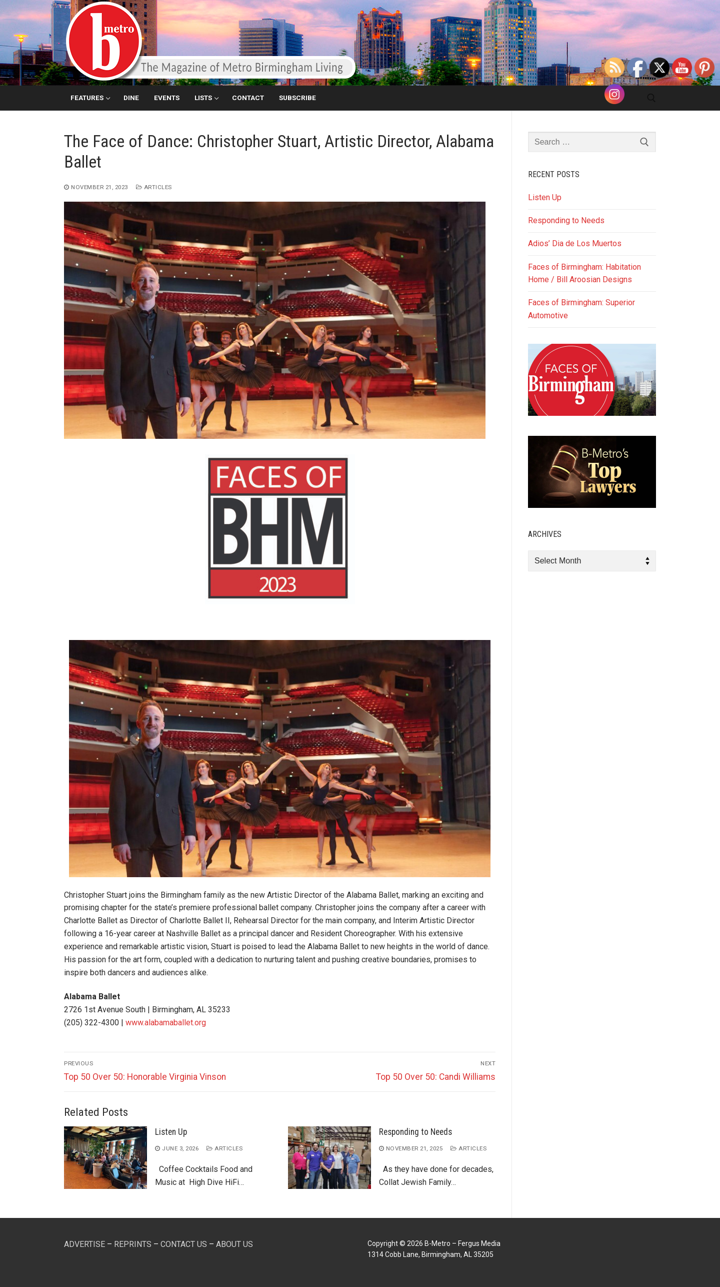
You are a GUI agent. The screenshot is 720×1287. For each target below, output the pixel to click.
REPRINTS (133, 1244)
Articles (154, 187)
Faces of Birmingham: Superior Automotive (581, 309)
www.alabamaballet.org (166, 1022)
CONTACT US (183, 1244)
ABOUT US (234, 1244)
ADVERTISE (84, 1244)
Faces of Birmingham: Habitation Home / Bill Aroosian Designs (584, 273)
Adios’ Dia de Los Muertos (575, 243)
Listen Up (171, 1132)
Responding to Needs (415, 1132)
